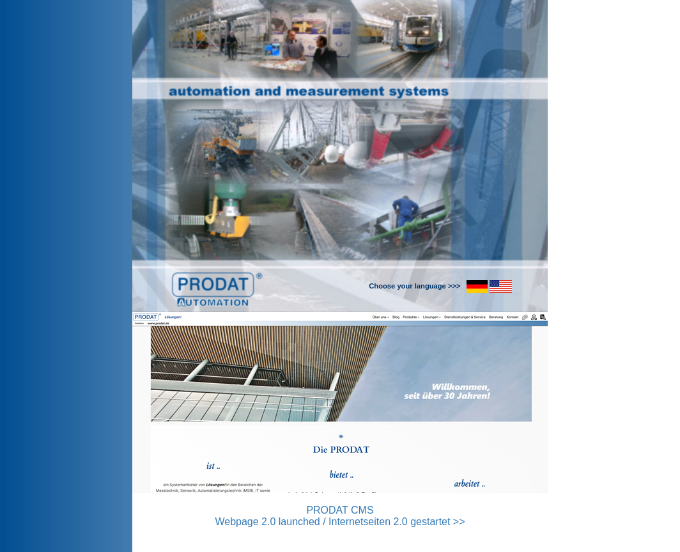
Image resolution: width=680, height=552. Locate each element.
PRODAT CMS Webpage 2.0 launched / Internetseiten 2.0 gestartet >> (340, 516)
